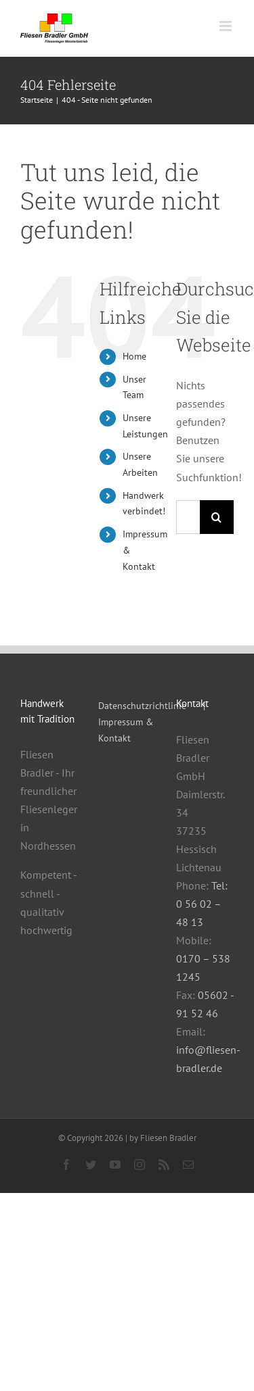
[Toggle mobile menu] (226, 26)
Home (134, 356)
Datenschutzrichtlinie (142, 706)
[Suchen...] (188, 517)
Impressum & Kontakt (125, 730)
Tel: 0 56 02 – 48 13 (202, 904)
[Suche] (217, 517)
